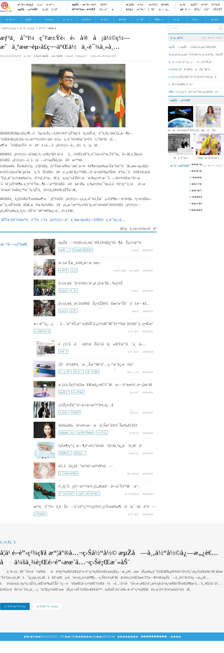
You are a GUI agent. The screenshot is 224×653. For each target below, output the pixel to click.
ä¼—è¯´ (103, 9)
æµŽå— (30, 19)
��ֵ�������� (154, 636)
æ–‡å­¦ (45, 9)
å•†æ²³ (204, 4)
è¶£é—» (159, 19)
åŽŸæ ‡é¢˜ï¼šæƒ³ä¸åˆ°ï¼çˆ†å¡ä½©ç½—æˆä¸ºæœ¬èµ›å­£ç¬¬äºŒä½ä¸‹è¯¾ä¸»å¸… (63, 220)
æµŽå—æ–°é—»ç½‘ (84, 4)
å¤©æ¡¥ (215, 4)
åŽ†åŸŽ (217, 9)
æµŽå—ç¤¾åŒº (28, 9)
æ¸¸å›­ (73, 270)
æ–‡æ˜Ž (63, 270)
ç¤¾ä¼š (86, 19)
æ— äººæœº (78, 392)
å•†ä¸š (129, 9)
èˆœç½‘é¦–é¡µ (8, 28)
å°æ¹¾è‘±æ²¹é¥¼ (68, 473)
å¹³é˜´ (207, 9)
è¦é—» (67, 19)
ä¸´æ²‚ (74, 311)
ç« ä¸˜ (183, 4)
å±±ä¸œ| (173, 54)
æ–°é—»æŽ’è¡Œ (179, 165)
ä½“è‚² (122, 19)
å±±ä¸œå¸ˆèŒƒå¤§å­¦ (83, 250)
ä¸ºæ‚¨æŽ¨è (178, 38)
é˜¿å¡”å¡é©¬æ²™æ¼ (88, 493)
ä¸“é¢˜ (55, 9)
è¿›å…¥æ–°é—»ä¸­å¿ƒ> (212, 37)
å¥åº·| (172, 84)
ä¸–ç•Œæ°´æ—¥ (42, 331)
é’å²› (74, 290)
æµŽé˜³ (194, 4)
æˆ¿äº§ (129, 4)
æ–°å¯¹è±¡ (102, 432)
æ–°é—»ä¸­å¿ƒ (25, 4)
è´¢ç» (141, 4)
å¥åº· (151, 9)
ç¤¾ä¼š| (173, 69)
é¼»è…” (78, 371)
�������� (127, 636)
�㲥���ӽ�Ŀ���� (67, 645)
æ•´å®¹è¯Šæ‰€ (85, 432)
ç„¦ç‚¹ (40, 4)
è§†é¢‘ (104, 4)
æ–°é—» (10, 19)
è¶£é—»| (173, 91)
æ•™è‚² (141, 9)
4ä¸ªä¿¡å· (80, 453)
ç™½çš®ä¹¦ (40, 514)
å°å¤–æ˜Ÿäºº (66, 493)
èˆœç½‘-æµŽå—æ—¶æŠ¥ (48, 56)
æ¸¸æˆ (178, 19)
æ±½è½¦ (153, 4)
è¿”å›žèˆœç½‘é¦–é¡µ (14, 606)
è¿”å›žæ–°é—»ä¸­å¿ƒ (47, 606)
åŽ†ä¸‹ (197, 9)
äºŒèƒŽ (76, 412)
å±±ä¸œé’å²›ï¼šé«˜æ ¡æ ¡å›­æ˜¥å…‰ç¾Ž (90, 283)
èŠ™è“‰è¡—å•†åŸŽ (83, 9)
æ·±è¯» (50, 4)
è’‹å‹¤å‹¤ (64, 412)
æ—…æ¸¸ (164, 9)
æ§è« (185, 9)
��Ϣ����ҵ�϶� (37, 645)
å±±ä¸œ (49, 19)
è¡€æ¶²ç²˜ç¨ (65, 453)
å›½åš (63, 351)
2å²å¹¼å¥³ (92, 371)
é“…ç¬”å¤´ (65, 371)
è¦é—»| (173, 62)
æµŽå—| (174, 47)
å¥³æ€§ (165, 4)
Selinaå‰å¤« (67, 432)
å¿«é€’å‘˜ (64, 392)
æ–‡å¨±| (173, 76)
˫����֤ (175, 636)
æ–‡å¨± (105, 19)
